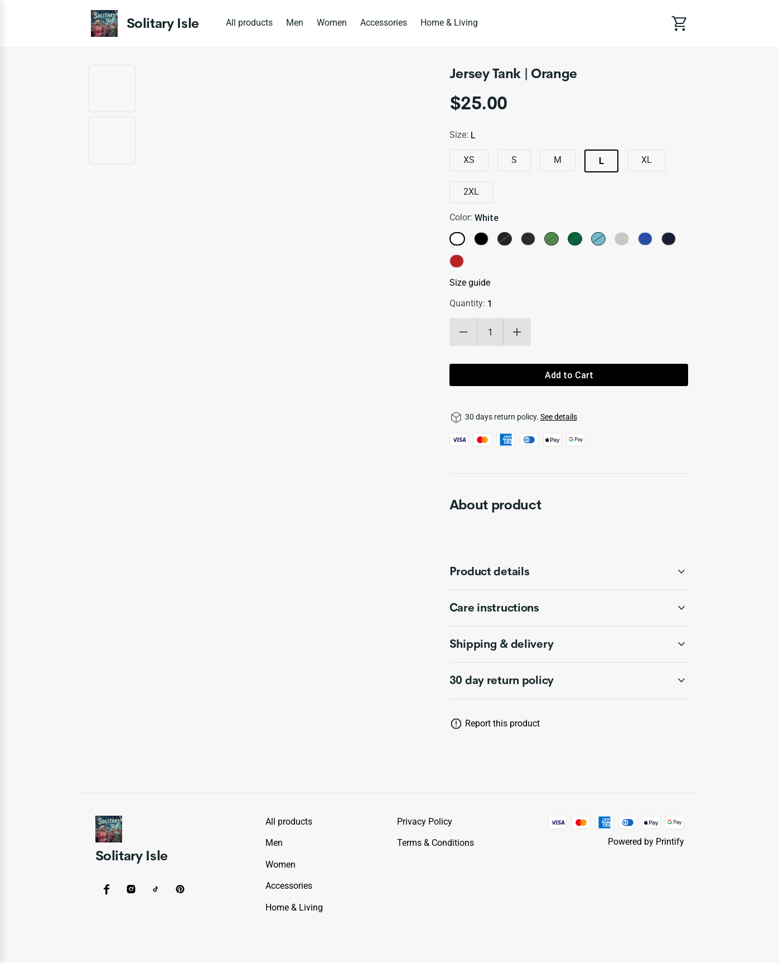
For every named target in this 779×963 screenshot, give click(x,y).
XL (646, 160)
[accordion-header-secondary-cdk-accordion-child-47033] (569, 572)
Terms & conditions (435, 842)
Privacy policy (424, 821)
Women (332, 22)
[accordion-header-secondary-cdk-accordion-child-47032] (569, 681)
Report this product (502, 723)
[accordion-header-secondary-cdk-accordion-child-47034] (569, 608)
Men (294, 22)
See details (558, 416)
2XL (471, 191)
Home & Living (449, 22)
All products (249, 22)
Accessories (383, 22)
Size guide (469, 282)
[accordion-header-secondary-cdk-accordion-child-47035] (569, 644)
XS (469, 160)
